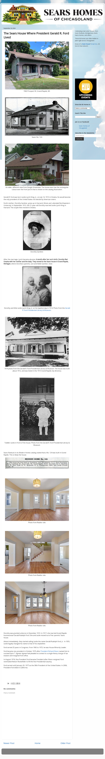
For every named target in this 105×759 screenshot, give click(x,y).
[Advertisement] (87, 62)
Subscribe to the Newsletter (84, 133)
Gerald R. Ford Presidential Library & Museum (46, 309)
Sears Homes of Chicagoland (84, 127)
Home (37, 743)
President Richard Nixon (50, 651)
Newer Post (9, 743)
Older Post (65, 743)
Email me (94, 44)
